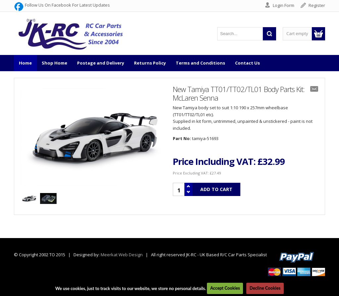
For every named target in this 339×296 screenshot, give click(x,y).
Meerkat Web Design (122, 255)
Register (317, 5)
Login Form (283, 5)
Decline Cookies (265, 288)
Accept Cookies (225, 288)
